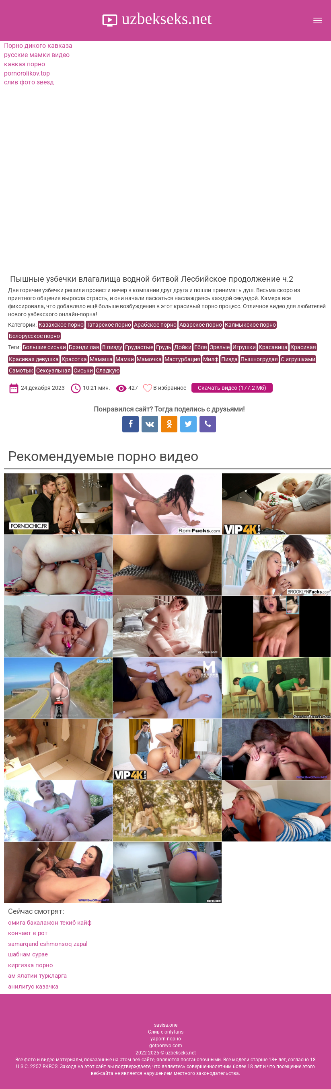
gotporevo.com (165, 1045)
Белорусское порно (34, 336)
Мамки (124, 359)
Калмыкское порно (250, 324)
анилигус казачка (33, 986)
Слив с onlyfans (165, 1032)
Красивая (303, 347)
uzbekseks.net (165, 19)
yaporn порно (165, 1039)
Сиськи (83, 370)
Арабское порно (155, 324)
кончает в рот (27, 933)
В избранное (169, 388)
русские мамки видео (37, 55)
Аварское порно (200, 324)
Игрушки (244, 347)
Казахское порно (61, 324)
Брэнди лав (84, 347)
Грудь (163, 347)
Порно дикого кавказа (38, 45)
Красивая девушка (34, 359)
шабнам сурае (28, 954)
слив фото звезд (29, 82)
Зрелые (220, 347)
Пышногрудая (259, 359)
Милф (210, 359)
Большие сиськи (44, 347)
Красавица (273, 347)
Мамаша (101, 359)
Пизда (229, 359)
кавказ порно (24, 64)
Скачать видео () (232, 388)
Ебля (200, 347)
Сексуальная (53, 370)
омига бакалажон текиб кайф (50, 922)
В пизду (112, 347)
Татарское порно (108, 324)
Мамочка (149, 359)
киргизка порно (30, 965)
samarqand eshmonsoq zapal (48, 944)
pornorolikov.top (27, 73)
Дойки (182, 347)
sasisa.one (165, 1025)
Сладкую (107, 370)
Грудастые (139, 347)
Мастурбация (182, 359)
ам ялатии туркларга (37, 975)
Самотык (21, 370)
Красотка (74, 359)
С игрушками (298, 359)
